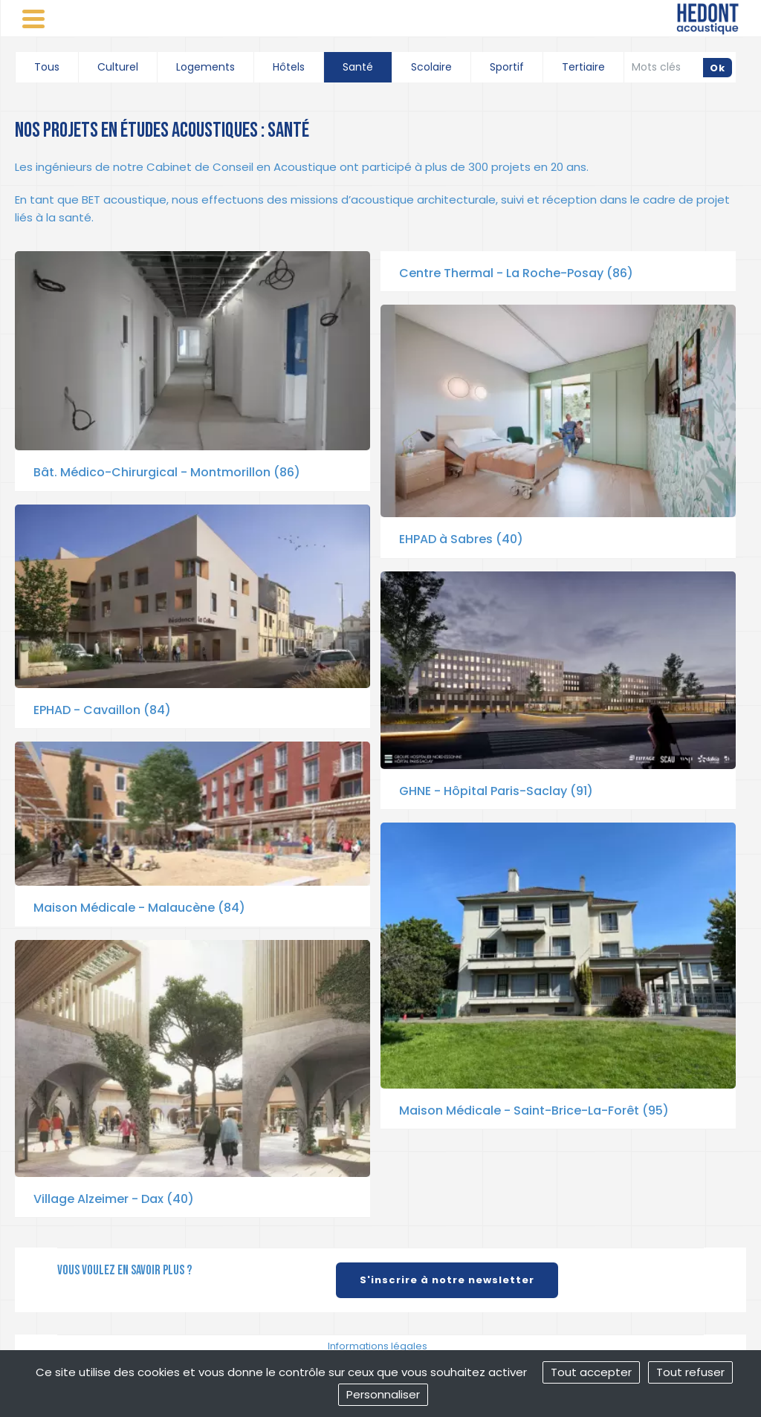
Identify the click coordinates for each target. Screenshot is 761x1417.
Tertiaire (583, 66)
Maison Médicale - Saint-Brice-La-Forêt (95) (534, 1110)
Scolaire (431, 66)
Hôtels (289, 66)
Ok (717, 68)
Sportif (507, 66)
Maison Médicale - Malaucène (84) (139, 907)
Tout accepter (591, 1372)
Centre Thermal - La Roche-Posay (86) (516, 273)
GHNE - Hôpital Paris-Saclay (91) (496, 791)
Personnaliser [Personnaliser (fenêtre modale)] (383, 1394)
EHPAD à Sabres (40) (461, 539)
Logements (205, 66)
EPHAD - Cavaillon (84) (102, 710)
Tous (46, 66)
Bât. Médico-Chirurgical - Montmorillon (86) (166, 472)
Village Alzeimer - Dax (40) (113, 1198)
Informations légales (377, 1346)
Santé (358, 66)
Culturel (117, 66)
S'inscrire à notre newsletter (447, 1280)
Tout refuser (690, 1372)
